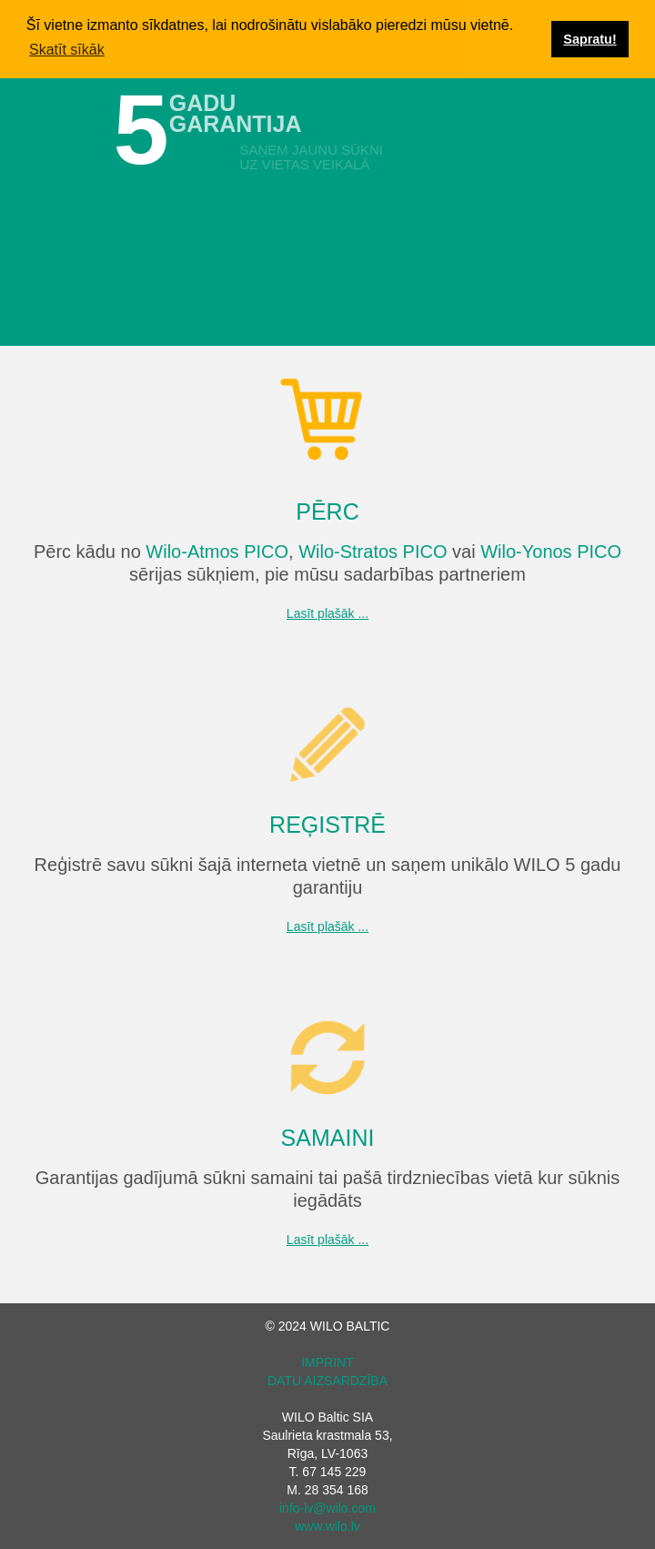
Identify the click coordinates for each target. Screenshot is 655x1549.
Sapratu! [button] (589, 39)
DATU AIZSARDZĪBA (327, 1380)
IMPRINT (327, 1362)
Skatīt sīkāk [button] (67, 49)
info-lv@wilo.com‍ (327, 1508)
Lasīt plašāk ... (327, 613)
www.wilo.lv (327, 1526)
